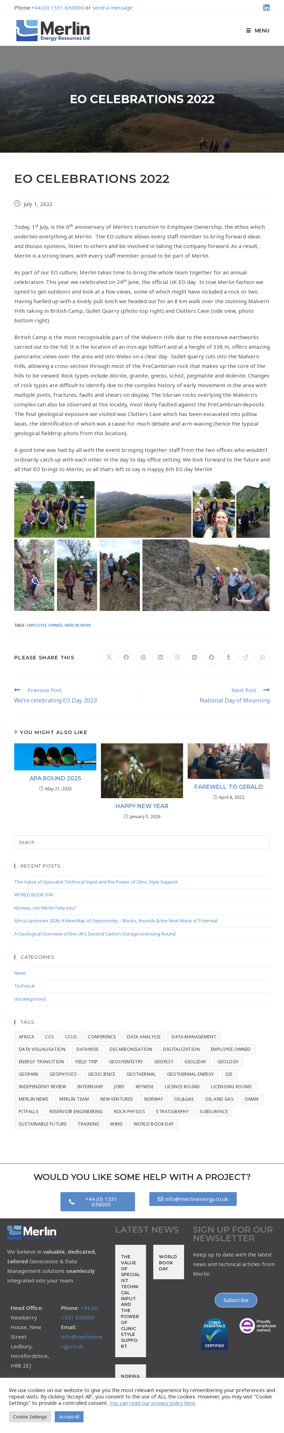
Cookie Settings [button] (30, 1416)
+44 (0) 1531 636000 (57, 7)
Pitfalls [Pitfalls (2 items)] (28, 1111)
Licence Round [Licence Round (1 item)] (182, 1087)
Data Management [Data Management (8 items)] (194, 1037)
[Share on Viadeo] (246, 657)
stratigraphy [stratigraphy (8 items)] (172, 1111)
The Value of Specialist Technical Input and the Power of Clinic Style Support (96, 882)
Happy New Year (142, 806)
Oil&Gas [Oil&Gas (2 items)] (184, 1099)
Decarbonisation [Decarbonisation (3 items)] (130, 1049)
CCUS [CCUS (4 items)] (71, 1037)
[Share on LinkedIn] (160, 657)
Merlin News (78, 625)
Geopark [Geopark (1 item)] (29, 1074)
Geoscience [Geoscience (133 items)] (102, 1074)
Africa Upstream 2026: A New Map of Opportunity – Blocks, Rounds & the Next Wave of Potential (116, 920)
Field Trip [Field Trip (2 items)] (86, 1062)
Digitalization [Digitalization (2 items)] (181, 1049)
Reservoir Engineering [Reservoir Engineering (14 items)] (76, 1111)
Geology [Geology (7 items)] (228, 1062)
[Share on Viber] (177, 657)
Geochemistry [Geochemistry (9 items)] (126, 1062)
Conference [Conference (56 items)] (102, 1037)
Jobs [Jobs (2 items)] (119, 1087)
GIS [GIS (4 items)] (229, 1074)
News (20, 973)
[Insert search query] (142, 842)
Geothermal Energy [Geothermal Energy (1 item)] (190, 1074)
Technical (24, 985)
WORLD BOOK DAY (33, 894)
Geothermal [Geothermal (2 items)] (141, 1074)
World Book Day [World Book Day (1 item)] (154, 1124)
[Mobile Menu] (258, 30)
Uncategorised (30, 999)
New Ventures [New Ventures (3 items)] (116, 1099)
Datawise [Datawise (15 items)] (87, 1049)
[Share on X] (109, 657)
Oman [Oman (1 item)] (252, 1099)
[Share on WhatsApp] (263, 657)
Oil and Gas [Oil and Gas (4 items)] (219, 1099)
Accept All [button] (69, 1416)
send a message (112, 7)
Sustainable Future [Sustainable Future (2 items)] (42, 1124)
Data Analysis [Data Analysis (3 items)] (144, 1037)
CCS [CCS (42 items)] (49, 1037)
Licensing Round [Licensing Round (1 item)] (231, 1087)
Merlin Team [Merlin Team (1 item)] (74, 1099)
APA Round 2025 (55, 778)
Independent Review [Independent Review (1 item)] (42, 1087)
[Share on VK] (194, 657)
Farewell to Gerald (228, 787)
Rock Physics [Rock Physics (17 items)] (129, 1111)
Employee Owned (45, 625)
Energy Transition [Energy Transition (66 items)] (41, 1062)
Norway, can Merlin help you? (45, 908)
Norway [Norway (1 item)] (153, 1099)
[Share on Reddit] (211, 657)
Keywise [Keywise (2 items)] (145, 1087)
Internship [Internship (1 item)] (90, 1087)
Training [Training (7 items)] (88, 1124)
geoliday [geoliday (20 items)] (195, 1062)
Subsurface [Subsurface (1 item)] (214, 1111)
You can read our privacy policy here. (152, 1403)
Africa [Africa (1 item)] (26, 1037)
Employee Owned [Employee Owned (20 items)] (231, 1049)
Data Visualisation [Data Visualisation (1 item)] (42, 1049)
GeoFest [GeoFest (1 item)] (164, 1062)
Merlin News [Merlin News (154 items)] (33, 1099)
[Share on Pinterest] (143, 657)
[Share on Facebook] (126, 657)
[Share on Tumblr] (228, 657)
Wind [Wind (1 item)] (116, 1124)
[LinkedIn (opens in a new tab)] (265, 7)
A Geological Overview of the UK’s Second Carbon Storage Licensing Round (95, 934)
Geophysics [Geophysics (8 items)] (63, 1074)
